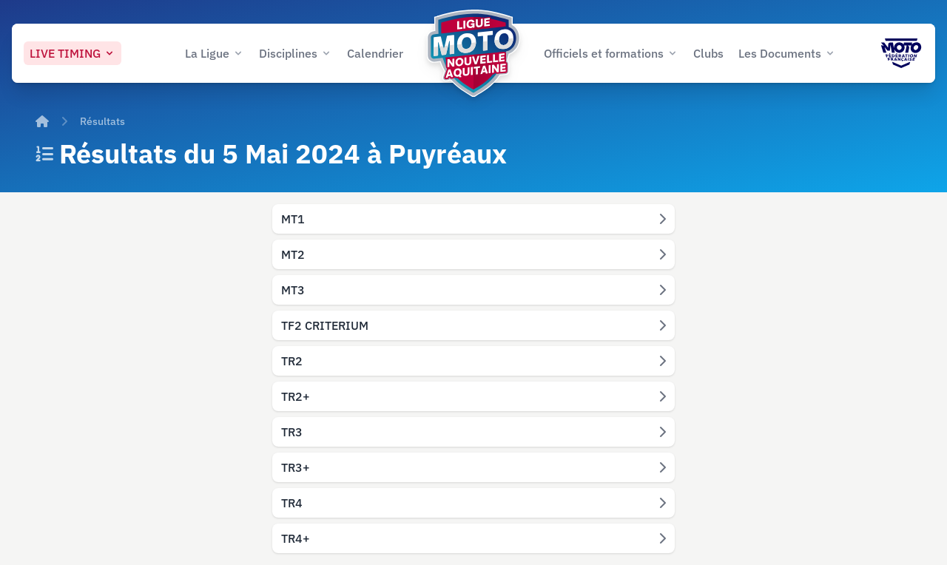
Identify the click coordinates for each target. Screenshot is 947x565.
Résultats (102, 121)
